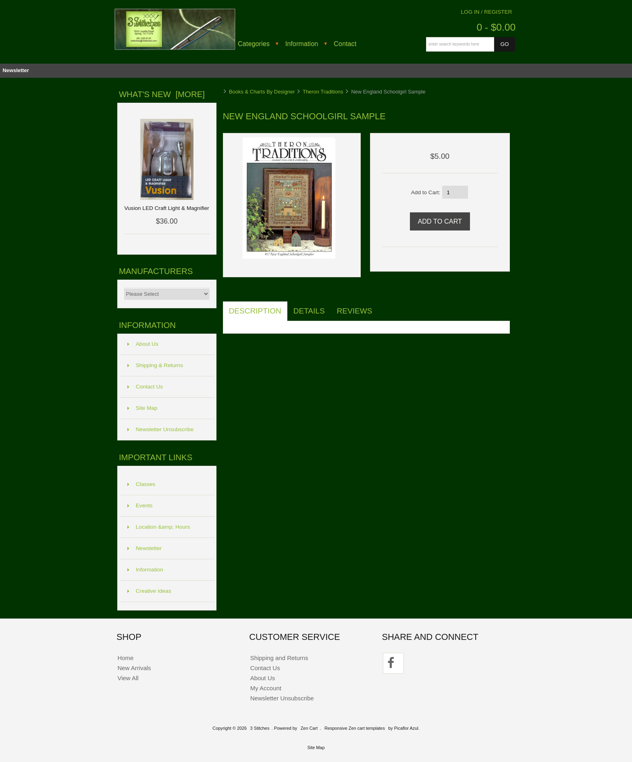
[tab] (384, 306)
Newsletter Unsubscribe (160, 429)
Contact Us (145, 387)
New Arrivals (134, 667)
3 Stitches (260, 728)
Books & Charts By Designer (262, 92)
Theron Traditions (323, 92)
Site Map (142, 408)
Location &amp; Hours (158, 527)
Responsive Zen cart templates (354, 728)
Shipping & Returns (155, 365)
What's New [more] (162, 94)
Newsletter (15, 70)
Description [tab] (255, 311)
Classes (141, 484)
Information (301, 43)
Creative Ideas (149, 591)
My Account (265, 688)
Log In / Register (486, 12)
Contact (345, 43)
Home (125, 657)
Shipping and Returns (279, 657)
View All (127, 678)
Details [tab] (309, 311)
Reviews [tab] (354, 311)
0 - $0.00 (496, 27)
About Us (142, 344)
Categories (254, 43)
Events (140, 505)
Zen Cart (309, 728)
